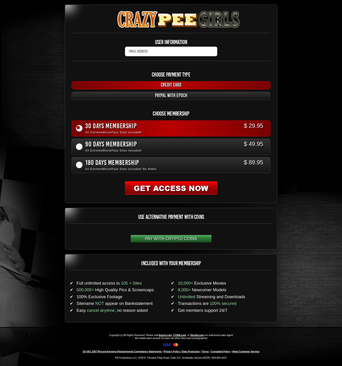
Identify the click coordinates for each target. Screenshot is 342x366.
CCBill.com (179, 335)
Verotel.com (197, 335)
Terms (205, 351)
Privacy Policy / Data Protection (181, 351)
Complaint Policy (220, 351)
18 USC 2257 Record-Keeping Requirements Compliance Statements (122, 351)
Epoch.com (165, 335)
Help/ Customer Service (246, 351)
